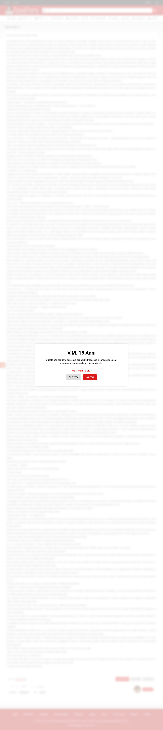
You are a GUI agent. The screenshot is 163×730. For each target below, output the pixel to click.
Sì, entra (74, 377)
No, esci (90, 377)
